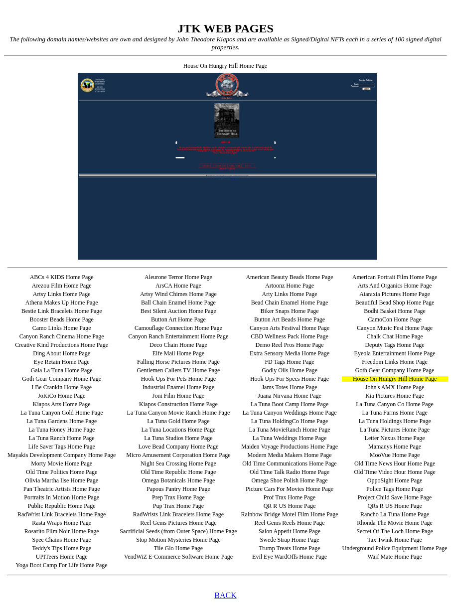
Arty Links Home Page (289, 294)
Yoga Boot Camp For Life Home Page (62, 565)
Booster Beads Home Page (61, 319)
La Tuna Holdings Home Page (394, 421)
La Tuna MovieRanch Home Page (289, 429)
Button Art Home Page (178, 319)
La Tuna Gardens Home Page (61, 421)
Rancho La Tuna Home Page (394, 514)
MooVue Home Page (395, 455)
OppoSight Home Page (395, 480)
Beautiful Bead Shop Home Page (395, 302)
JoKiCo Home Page (61, 395)
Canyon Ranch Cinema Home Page (61, 336)
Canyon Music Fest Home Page (395, 327)
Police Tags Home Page (394, 488)
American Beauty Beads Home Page (289, 277)
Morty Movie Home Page (61, 463)
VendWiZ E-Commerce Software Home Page (178, 556)
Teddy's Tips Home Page (61, 548)
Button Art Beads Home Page (289, 319)
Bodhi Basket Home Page (395, 310)
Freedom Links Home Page (395, 361)
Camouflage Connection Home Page (178, 327)
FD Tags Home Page (289, 361)
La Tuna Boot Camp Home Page (289, 404)
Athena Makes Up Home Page (61, 302)
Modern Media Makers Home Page (289, 455)
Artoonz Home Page (289, 285)
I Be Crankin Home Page (61, 387)
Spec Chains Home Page (61, 539)
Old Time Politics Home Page (61, 471)
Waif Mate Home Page (394, 556)
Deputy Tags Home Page (394, 344)
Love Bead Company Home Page (179, 446)
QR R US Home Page (290, 505)
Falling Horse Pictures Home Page (178, 361)
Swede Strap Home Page (289, 539)
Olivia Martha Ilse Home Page (61, 480)
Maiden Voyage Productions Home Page (289, 446)
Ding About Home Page (61, 353)
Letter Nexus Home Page (395, 438)
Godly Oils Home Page (289, 370)
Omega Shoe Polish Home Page (289, 480)
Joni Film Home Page (178, 395)
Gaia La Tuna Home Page (62, 370)
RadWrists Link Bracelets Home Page (178, 514)
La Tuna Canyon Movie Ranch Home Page (178, 412)
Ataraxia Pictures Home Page (394, 294)
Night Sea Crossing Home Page (178, 463)
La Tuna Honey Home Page (61, 429)
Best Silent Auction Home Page (178, 310)
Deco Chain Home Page (178, 344)
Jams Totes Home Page (289, 387)
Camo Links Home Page (61, 327)
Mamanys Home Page (394, 446)
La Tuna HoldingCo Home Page (289, 421)
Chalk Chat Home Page (395, 336)
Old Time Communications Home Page (289, 463)
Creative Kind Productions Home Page (61, 344)
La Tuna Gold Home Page (178, 421)
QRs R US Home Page (394, 505)
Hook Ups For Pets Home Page (178, 378)
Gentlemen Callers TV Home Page (178, 370)
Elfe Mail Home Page (178, 353)
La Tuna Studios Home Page (178, 438)
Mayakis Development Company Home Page (61, 455)
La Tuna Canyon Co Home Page (395, 404)
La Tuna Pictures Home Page (395, 429)
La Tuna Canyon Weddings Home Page (289, 412)
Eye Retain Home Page (62, 361)
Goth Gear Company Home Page (395, 370)
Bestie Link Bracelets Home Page (61, 310)
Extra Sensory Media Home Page (289, 353)
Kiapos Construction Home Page (178, 404)
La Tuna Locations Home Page (179, 429)
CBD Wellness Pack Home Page (289, 336)
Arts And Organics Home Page (395, 285)
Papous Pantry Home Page (178, 488)
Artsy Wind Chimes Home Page (178, 294)
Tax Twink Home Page (394, 539)
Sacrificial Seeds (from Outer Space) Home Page (178, 531)
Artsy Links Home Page (62, 294)
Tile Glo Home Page (178, 548)
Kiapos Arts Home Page (62, 404)
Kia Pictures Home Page (394, 395)
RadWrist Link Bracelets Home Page (61, 514)
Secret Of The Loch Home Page (394, 531)
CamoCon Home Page (394, 319)
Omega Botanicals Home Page (178, 480)
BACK (225, 595)
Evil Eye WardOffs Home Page (289, 556)
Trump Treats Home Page (289, 548)
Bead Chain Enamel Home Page (289, 302)
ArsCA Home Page (178, 285)
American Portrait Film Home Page (395, 277)
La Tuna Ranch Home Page (62, 438)
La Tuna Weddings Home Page (290, 438)
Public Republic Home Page (62, 505)
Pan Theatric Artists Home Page (61, 488)
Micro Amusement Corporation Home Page (178, 455)
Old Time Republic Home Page (178, 471)
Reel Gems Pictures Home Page (178, 522)
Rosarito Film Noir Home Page (61, 531)
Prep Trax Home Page (178, 497)
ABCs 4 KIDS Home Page (62, 277)
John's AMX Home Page (395, 387)
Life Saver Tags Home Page (61, 446)
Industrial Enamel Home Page (178, 387)
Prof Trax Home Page (289, 497)
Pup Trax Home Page (178, 505)
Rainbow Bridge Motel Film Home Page (289, 514)
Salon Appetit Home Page (289, 531)
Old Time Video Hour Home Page (394, 471)
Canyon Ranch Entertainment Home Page (179, 336)
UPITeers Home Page (62, 556)
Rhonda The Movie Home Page (395, 522)
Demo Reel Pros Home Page (289, 344)
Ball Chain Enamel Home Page (178, 302)
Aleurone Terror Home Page (178, 277)
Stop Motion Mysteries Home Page (178, 539)
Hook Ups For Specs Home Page (289, 378)
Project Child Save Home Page (395, 497)
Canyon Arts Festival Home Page (289, 327)
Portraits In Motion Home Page (61, 497)
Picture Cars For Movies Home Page (289, 488)
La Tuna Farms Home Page (394, 412)
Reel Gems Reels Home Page (289, 522)
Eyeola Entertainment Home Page (395, 353)
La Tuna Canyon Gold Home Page (61, 412)
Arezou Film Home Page (62, 285)
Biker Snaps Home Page (290, 310)
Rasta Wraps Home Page (61, 522)
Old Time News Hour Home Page (394, 463)
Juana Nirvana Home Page (289, 395)
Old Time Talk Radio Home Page (289, 471)
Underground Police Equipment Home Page (395, 548)
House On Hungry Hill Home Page (395, 378)
